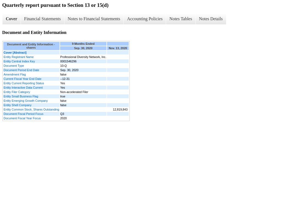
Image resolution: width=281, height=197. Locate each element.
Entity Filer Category (17, 92)
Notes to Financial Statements (94, 18)
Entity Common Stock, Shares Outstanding (31, 109)
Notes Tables (180, 18)
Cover (11, 18)
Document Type (14, 65)
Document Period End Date (21, 70)
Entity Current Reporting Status (24, 83)
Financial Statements (42, 18)
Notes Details (211, 18)
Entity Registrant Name (19, 57)
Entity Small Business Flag (21, 96)
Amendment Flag (15, 74)
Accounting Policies (144, 18)
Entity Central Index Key (19, 61)
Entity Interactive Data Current (23, 87)
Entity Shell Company (18, 105)
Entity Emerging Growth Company (26, 100)
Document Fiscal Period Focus (23, 113)
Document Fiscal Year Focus (22, 118)
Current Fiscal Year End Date (22, 78)
